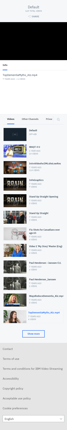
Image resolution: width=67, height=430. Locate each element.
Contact (8, 349)
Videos (10, 119)
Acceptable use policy (17, 398)
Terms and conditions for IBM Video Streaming (33, 368)
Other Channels (30, 119)
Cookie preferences (15, 408)
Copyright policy (13, 388)
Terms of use (11, 359)
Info (5, 65)
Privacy (50, 119)
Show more (34, 333)
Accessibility (11, 378)
